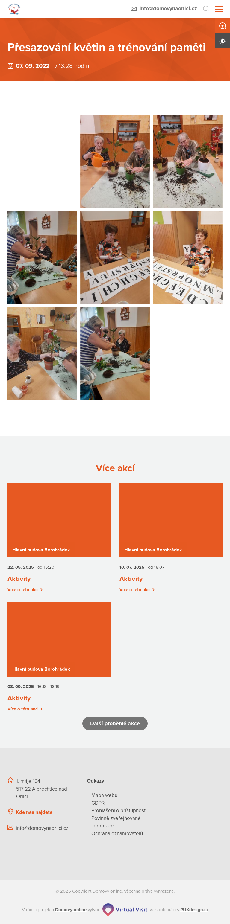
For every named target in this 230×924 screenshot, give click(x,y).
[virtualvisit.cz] (124, 910)
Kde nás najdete (34, 812)
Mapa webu (104, 795)
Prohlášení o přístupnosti (119, 811)
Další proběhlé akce (115, 723)
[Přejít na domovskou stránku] (14, 9)
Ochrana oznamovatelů (117, 833)
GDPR (98, 803)
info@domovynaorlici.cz (168, 8)
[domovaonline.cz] (71, 910)
